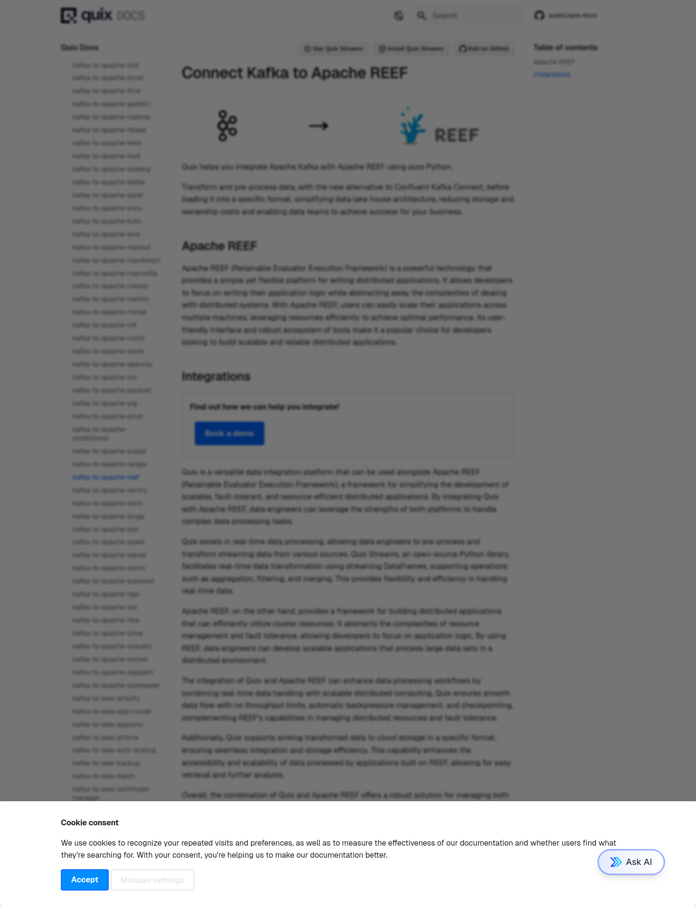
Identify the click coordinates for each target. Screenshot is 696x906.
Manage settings (152, 880)
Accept (84, 880)
